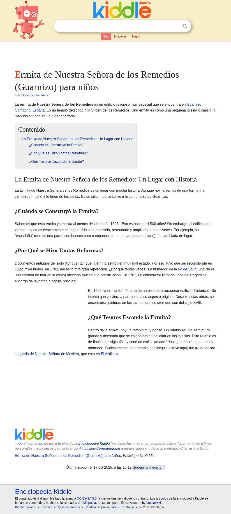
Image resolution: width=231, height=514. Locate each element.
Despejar (176, 26)
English (136, 36)
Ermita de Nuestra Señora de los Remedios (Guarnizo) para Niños (68, 456)
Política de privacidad (101, 507)
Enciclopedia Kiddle (94, 443)
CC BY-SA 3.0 (87, 498)
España (38, 110)
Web (106, 36)
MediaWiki (153, 503)
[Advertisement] (115, 54)
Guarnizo (194, 104)
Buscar (185, 26)
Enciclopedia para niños (31, 95)
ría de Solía (187, 269)
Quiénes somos (69, 507)
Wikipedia (89, 503)
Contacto (127, 507)
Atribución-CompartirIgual (99, 448)
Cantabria (22, 110)
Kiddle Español (25, 507)
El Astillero (109, 354)
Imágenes (120, 36)
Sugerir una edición (148, 467)
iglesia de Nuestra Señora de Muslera (49, 354)
